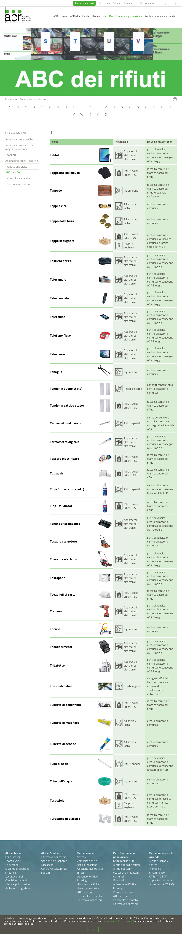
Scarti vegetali (132, 686)
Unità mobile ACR (15, 133)
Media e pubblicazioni (17, 884)
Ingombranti (131, 190)
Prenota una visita (16, 166)
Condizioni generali (16, 880)
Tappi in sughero (129, 245)
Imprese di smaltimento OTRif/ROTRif (158, 872)
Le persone (11, 865)
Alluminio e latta (130, 206)
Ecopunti (10, 155)
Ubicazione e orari (84, 3)
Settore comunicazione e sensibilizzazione (87, 861)
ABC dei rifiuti (13, 172)
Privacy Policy (109, 921)
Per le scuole (99, 16)
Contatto (128, 3)
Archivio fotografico (17, 888)
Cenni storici (12, 857)
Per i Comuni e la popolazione (125, 16)
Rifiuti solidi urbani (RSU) (131, 173)
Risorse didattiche (88, 884)
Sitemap (117, 3)
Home (8, 99)
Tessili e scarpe (133, 389)
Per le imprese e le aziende (160, 16)
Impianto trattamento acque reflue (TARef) (162, 882)
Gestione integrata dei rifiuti (90, 870)
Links (107, 3)
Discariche (47, 865)
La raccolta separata (17, 178)
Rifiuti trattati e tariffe (159, 863)
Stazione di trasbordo (54, 861)
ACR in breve (60, 16)
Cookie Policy (125, 921)
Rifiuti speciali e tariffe (19, 139)
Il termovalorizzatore (18, 184)
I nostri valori (13, 861)
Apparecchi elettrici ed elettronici (130, 155)
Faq (100, 3)
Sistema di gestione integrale (17, 870)
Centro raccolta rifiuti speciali (54, 870)
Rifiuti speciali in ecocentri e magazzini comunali (21, 147)
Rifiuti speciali (132, 423)
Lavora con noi (14, 876)
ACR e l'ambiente (80, 16)
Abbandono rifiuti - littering (21, 161)
